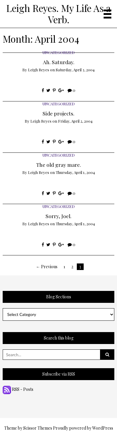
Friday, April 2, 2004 (75, 121)
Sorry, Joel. (58, 215)
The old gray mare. (58, 164)
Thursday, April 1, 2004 (75, 172)
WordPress (102, 428)
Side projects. (58, 113)
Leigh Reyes (38, 69)
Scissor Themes (37, 428)
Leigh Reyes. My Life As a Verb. (58, 14)
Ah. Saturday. (58, 61)
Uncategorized (58, 52)
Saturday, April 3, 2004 (75, 69)
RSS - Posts (18, 389)
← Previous (46, 266)
